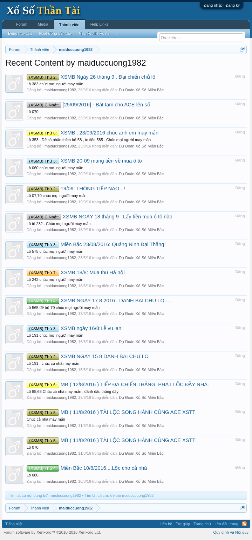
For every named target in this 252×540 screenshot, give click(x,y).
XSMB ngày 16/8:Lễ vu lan (74, 328)
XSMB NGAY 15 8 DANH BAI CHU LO (88, 356)
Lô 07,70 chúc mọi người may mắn (57, 195)
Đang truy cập (20, 33)
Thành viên (69, 24)
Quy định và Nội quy (231, 532)
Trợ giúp (183, 524)
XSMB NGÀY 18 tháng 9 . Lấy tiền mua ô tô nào (99, 216)
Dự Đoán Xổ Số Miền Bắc (141, 90)
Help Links (99, 24)
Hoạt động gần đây (55, 33)
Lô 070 (33, 112)
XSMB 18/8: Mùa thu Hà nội (75, 272)
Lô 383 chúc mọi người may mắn (55, 84)
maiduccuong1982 (60, 90)
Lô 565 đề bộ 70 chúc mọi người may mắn (63, 307)
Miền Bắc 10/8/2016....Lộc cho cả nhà (87, 468)
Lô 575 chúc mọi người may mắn (55, 251)
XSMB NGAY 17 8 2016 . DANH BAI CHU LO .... (99, 300)
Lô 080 (33, 475)
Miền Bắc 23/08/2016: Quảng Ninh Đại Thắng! (96, 244)
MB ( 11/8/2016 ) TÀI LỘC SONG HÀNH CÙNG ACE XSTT (111, 412)
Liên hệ (165, 524)
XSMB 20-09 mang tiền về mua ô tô (84, 161)
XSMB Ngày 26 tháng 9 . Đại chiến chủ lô (91, 77)
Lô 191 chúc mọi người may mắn (55, 335)
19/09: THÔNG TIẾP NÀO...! (76, 188)
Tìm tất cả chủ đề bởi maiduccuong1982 (119, 495)
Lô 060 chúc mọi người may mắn (55, 168)
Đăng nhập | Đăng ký (222, 5)
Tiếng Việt (13, 524)
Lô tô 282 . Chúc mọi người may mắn (58, 224)
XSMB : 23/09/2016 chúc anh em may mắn (92, 133)
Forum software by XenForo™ (52, 532)
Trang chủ (202, 524)
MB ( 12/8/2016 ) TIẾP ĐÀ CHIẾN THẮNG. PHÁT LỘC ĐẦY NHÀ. (118, 384)
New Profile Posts (94, 33)
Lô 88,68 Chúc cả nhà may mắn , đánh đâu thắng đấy (72, 391)
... (118, 33)
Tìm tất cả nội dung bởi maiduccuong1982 (45, 495)
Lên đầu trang (226, 524)
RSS (244, 523)
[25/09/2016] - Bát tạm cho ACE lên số (88, 104)
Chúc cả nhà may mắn (46, 419)
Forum (21, 24)
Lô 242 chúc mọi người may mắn (55, 279)
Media (43, 24)
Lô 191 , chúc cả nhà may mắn (53, 363)
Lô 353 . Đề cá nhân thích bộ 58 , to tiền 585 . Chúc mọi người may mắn (89, 140)
